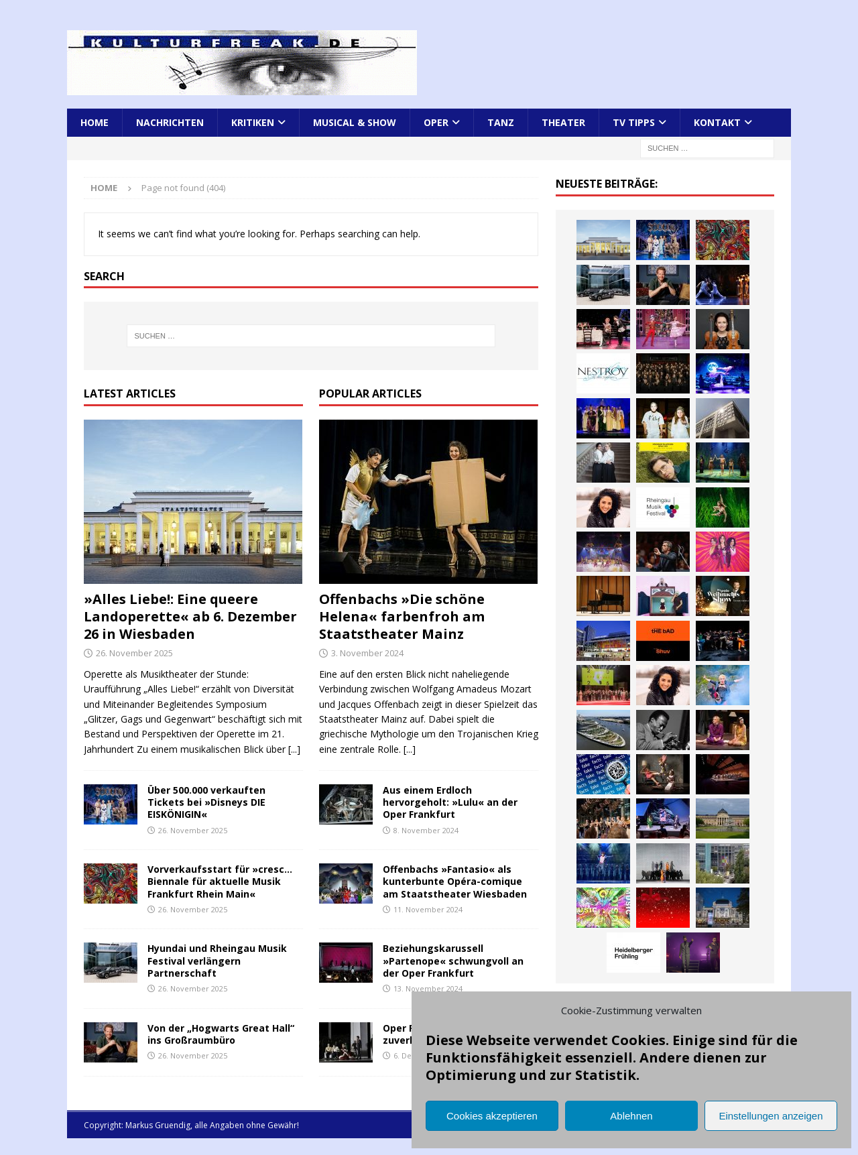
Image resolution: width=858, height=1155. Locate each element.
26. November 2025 (134, 653)
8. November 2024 (425, 830)
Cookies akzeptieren (492, 1115)
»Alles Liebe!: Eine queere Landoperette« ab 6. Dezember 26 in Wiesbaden (190, 616)
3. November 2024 (367, 653)
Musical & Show (354, 122)
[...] (294, 749)
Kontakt (717, 122)
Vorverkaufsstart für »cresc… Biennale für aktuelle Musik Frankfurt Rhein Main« (219, 881)
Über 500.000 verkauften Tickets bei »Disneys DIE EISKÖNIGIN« (206, 802)
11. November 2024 (428, 909)
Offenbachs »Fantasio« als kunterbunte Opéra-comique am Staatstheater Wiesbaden (455, 881)
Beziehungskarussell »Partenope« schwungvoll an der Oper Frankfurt (453, 960)
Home (94, 122)
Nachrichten (170, 122)
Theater (563, 122)
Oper (436, 122)
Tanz (500, 122)
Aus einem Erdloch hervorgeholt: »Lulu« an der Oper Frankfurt (450, 802)
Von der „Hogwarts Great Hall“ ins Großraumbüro (220, 1034)
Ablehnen (631, 1115)
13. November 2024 (428, 988)
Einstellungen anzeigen (770, 1115)
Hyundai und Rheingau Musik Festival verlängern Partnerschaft (217, 960)
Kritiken (252, 122)
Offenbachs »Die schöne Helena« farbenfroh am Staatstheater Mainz (402, 616)
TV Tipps (634, 122)
